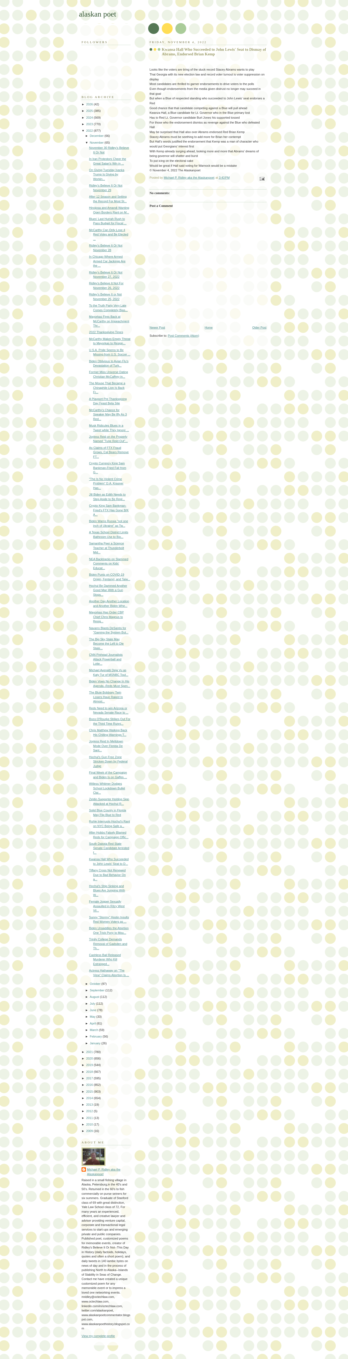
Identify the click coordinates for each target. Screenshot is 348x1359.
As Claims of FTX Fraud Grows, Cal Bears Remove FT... (109, 452)
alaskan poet (97, 14)
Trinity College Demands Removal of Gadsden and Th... (108, 944)
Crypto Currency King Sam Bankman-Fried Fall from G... (107, 468)
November (97, 142)
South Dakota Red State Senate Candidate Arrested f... (109, 848)
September (97, 990)
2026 (90, 104)
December (97, 135)
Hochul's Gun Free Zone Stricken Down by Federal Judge (108, 761)
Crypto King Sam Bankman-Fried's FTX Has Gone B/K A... (109, 510)
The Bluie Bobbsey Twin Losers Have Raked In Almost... (106, 697)
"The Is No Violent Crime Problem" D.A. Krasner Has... (106, 483)
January (95, 1043)
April (93, 1023)
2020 (90, 1058)
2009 (90, 1131)
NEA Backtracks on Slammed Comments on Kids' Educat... (108, 563)
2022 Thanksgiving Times (106, 332)
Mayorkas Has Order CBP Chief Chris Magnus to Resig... (106, 617)
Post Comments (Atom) (183, 335)
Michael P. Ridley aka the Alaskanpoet (103, 1172)
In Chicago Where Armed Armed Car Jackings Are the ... (107, 261)
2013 (90, 1104)
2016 (90, 1084)
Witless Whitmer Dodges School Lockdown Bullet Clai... (107, 788)
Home (209, 327)
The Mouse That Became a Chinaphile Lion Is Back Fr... (107, 387)
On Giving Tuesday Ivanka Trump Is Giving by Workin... (107, 174)
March (94, 1030)
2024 (90, 117)
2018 (90, 1071)
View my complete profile (98, 1336)
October (95, 983)
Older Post (259, 327)
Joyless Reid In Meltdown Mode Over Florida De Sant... (106, 746)
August (95, 996)
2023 (90, 124)
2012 (90, 1111)
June (93, 1010)
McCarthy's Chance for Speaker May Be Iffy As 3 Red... (108, 414)
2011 (90, 1118)
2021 (90, 1052)
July (93, 1003)
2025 (90, 110)
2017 (90, 1078)
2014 (90, 1098)
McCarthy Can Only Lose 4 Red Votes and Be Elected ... (108, 234)
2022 (90, 130)
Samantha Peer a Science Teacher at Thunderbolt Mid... (106, 548)
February (96, 1036)
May (93, 1016)
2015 (90, 1091)
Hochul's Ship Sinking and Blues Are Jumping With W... (107, 890)
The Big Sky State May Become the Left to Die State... (106, 644)
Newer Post (157, 327)
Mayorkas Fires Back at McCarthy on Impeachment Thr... (109, 321)
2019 (90, 1065)
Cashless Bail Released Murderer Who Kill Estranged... (105, 959)
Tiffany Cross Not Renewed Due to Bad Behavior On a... (107, 875)
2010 (90, 1124)
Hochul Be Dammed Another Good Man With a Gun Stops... (108, 590)
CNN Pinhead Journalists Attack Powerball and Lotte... (106, 659)
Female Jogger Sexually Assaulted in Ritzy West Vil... (107, 906)
